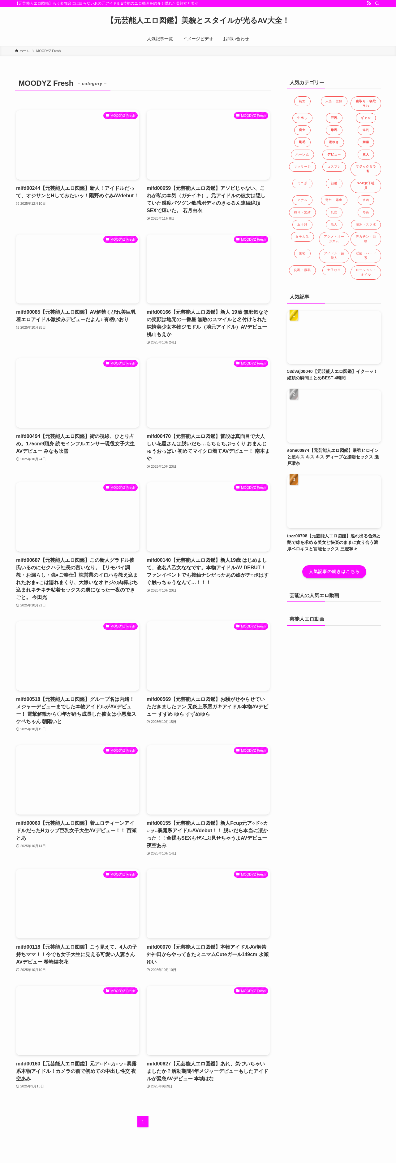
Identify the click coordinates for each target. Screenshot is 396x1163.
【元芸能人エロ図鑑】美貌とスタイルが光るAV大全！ (198, 20)
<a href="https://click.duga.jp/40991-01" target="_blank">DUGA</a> (334, 678)
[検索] (377, 3)
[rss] (369, 3)
